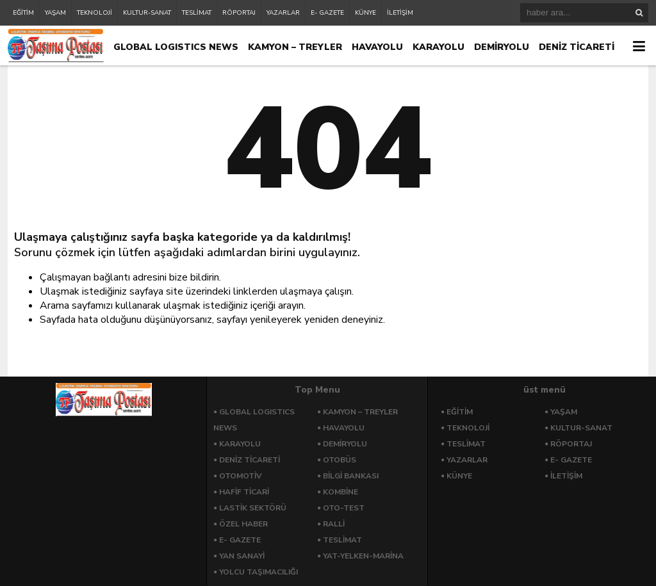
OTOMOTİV (240, 476)
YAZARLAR (283, 12)
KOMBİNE (340, 492)
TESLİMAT (196, 12)
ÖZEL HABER (243, 524)
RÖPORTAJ (239, 12)
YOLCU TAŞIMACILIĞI (258, 572)
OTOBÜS (339, 460)
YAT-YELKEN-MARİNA (363, 556)
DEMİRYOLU (501, 47)
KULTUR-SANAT (147, 12)
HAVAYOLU (377, 47)
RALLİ (334, 524)
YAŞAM (55, 12)
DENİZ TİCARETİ (576, 47)
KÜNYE (365, 12)
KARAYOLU (438, 47)
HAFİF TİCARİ (244, 492)
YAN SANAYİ (242, 556)
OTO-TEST (344, 508)
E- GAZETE (327, 12)
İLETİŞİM (400, 12)
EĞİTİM (23, 12)
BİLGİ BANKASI (351, 476)
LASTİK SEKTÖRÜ (252, 508)
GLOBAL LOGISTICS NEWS (175, 47)
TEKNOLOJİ (94, 12)
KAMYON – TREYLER (295, 47)
